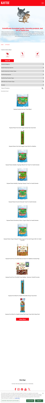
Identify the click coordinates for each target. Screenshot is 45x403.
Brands (3, 85)
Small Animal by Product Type (8, 71)
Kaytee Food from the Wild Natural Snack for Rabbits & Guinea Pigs (22, 258)
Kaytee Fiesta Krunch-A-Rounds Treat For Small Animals (22, 201)
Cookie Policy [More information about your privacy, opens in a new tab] (17, 398)
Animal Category (5, 64)
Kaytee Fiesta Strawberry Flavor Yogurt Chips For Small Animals (22, 220)
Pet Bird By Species (6, 74)
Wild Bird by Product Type (7, 81)
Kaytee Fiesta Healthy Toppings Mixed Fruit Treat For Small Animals (22, 164)
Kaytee (2, 44)
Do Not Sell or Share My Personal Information (10, 400)
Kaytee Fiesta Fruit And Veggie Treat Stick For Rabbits (22, 146)
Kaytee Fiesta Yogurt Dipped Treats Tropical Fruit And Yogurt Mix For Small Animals (22, 239)
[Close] (43, 393)
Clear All (7, 60)
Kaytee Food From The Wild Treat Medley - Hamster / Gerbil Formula (22, 277)
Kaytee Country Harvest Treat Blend (22, 109)
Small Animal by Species (7, 67)
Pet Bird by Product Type (7, 78)
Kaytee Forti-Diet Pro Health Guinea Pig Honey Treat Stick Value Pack (22, 314)
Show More (22, 319)
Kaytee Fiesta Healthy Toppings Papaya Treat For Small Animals (22, 183)
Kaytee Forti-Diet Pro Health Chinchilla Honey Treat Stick (22, 295)
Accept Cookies (30, 400)
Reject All (39, 400)
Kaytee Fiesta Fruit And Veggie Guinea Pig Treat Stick (22, 127)
